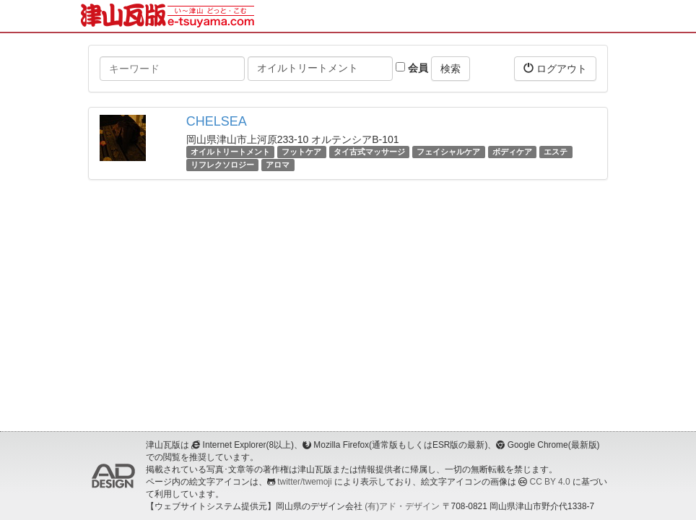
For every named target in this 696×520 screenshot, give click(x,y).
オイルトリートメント (230, 151)
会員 (412, 68)
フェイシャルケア (448, 151)
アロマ (278, 164)
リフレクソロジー (222, 164)
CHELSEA (216, 121)
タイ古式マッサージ (369, 151)
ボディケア (512, 151)
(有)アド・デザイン (402, 506)
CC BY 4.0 (550, 482)
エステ (555, 151)
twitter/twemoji (304, 482)
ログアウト (555, 68)
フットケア (301, 151)
